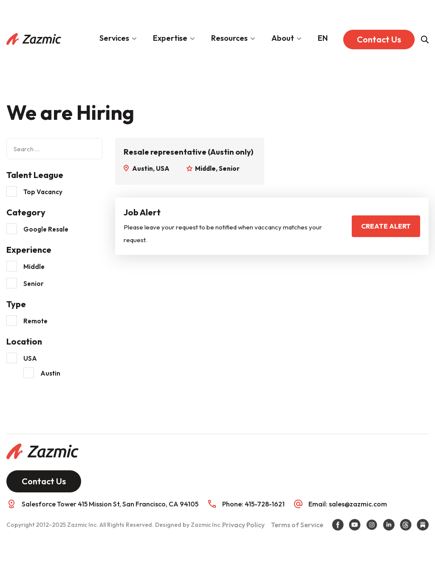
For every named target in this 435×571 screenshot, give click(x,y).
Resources (229, 38)
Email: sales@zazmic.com (347, 504)
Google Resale (45, 229)
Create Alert (386, 226)
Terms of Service (297, 524)
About (282, 38)
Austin (50, 373)
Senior (33, 284)
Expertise (170, 38)
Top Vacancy (42, 192)
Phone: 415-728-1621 (253, 504)
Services (114, 38)
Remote (35, 321)
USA (30, 358)
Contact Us (379, 39)
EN (323, 38)
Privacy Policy (243, 524)
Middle (34, 267)
